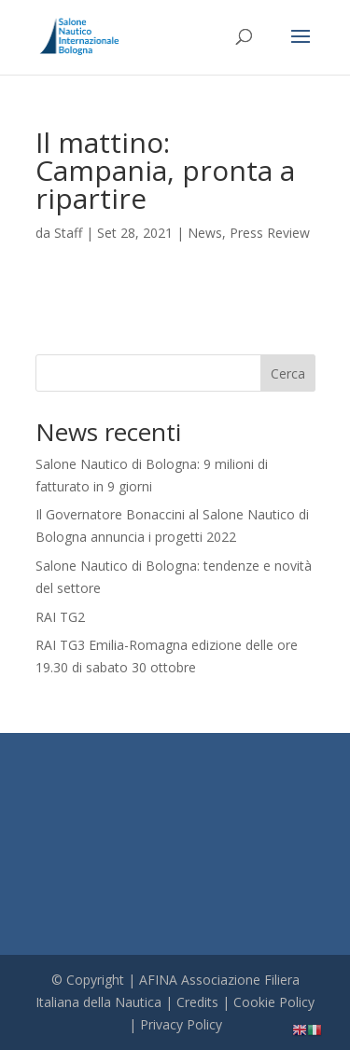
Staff (68, 233)
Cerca (288, 373)
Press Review (270, 233)
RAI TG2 (60, 617)
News (205, 233)
